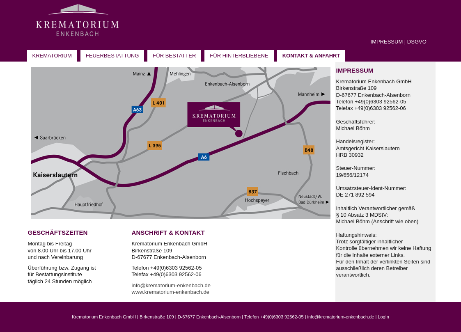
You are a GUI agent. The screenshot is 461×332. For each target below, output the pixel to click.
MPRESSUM (387, 42)
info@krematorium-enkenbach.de (171, 285)
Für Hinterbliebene (239, 56)
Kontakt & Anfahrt (311, 56)
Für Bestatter (174, 56)
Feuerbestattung (112, 56)
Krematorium (52, 56)
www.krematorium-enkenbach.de (170, 292)
